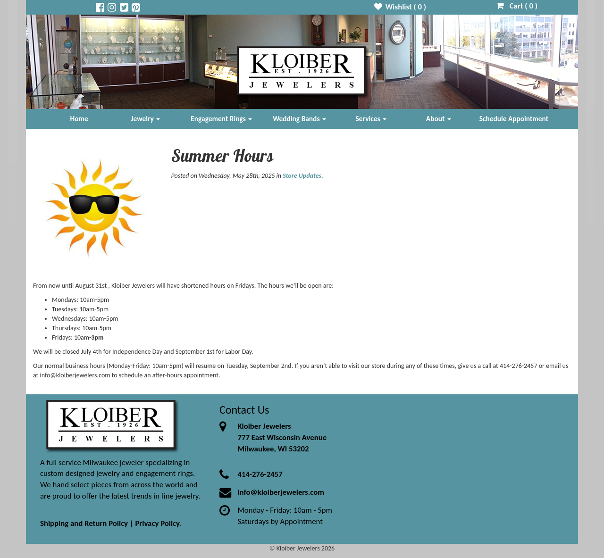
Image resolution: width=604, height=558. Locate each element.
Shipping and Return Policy (84, 523)
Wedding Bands (299, 118)
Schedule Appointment (513, 118)
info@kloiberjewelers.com (280, 492)
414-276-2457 (259, 474)
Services (371, 118)
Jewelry (145, 118)
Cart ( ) (516, 6)
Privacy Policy (157, 523)
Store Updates (302, 176)
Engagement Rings (221, 118)
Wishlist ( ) (400, 7)
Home (79, 118)
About (438, 118)
